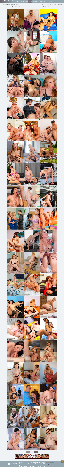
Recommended (59, 4)
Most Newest (44, 4)
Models (35, 1)
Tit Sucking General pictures (50, 462)
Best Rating (49, 4)
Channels (25, 1)
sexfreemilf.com (27, 462)
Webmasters (47, 464)
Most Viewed (54, 4)
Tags (30, 1)
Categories (19, 1)
